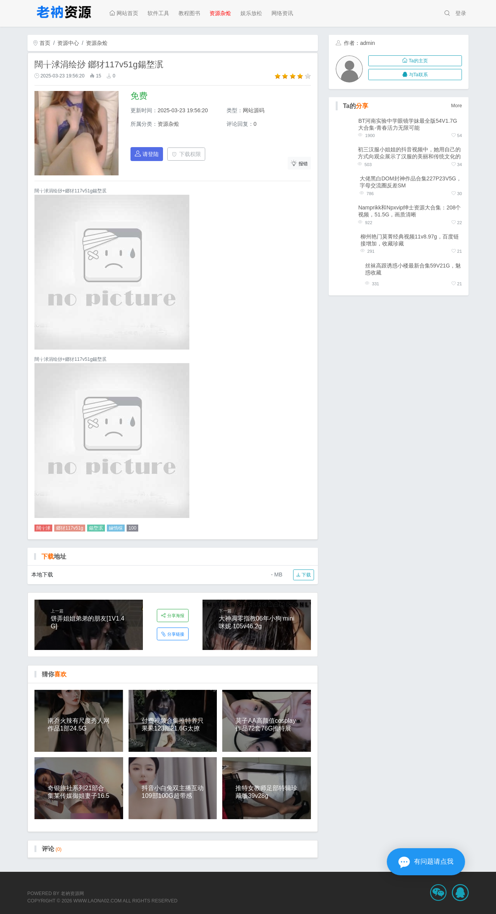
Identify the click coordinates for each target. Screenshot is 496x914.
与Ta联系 (414, 74)
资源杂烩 (220, 13)
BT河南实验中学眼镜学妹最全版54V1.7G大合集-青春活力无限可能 (407, 124)
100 (132, 528)
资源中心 (68, 43)
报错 (299, 163)
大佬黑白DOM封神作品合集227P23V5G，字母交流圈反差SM (411, 182)
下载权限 (186, 154)
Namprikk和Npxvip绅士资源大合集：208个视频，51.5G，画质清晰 (409, 211)
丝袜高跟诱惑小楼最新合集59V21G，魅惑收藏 (413, 269)
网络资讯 (282, 13)
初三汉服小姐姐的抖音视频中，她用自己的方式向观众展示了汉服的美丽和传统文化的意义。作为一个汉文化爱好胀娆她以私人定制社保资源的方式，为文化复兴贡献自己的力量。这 (409, 153)
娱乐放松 (251, 13)
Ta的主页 (414, 60)
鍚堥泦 (96, 528)
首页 (42, 43)
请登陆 (147, 154)
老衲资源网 (72, 893)
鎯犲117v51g (69, 528)
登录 (460, 13)
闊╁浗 (43, 528)
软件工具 (158, 13)
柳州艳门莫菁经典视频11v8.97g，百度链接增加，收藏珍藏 (409, 240)
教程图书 (189, 13)
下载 (303, 575)
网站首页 (124, 13)
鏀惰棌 (116, 528)
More (456, 105)
